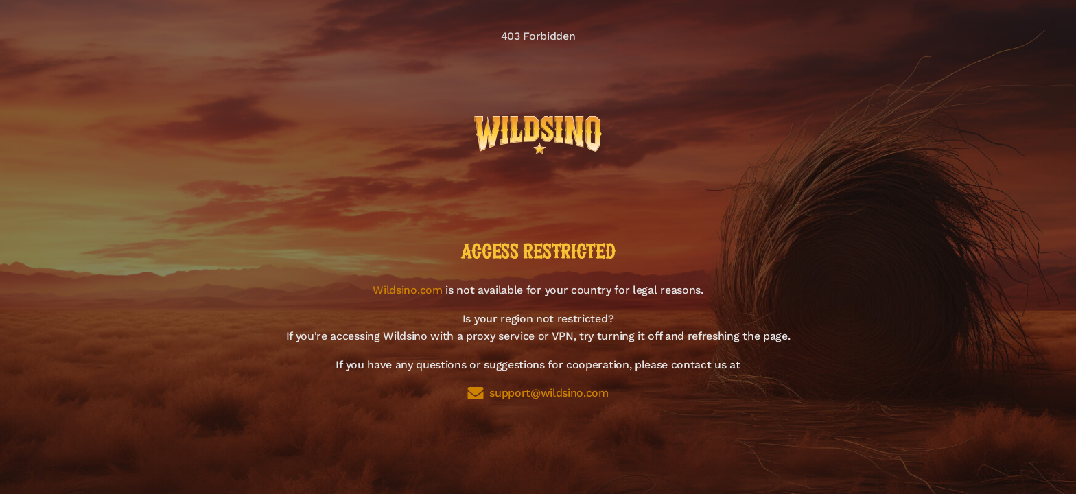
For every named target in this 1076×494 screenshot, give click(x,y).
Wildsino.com (407, 289)
